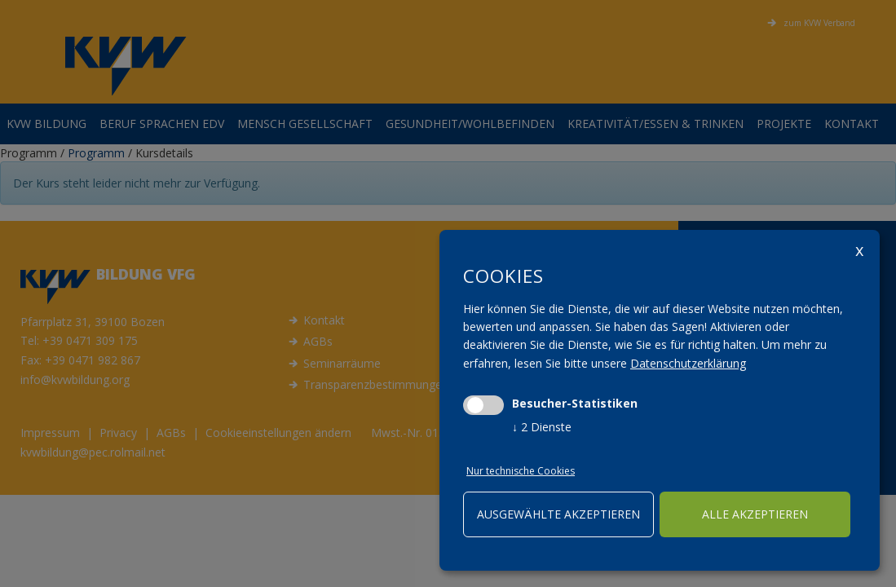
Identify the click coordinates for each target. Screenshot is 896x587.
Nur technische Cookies (520, 471)
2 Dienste (542, 427)
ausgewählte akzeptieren (558, 514)
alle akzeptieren (755, 514)
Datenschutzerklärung (688, 363)
